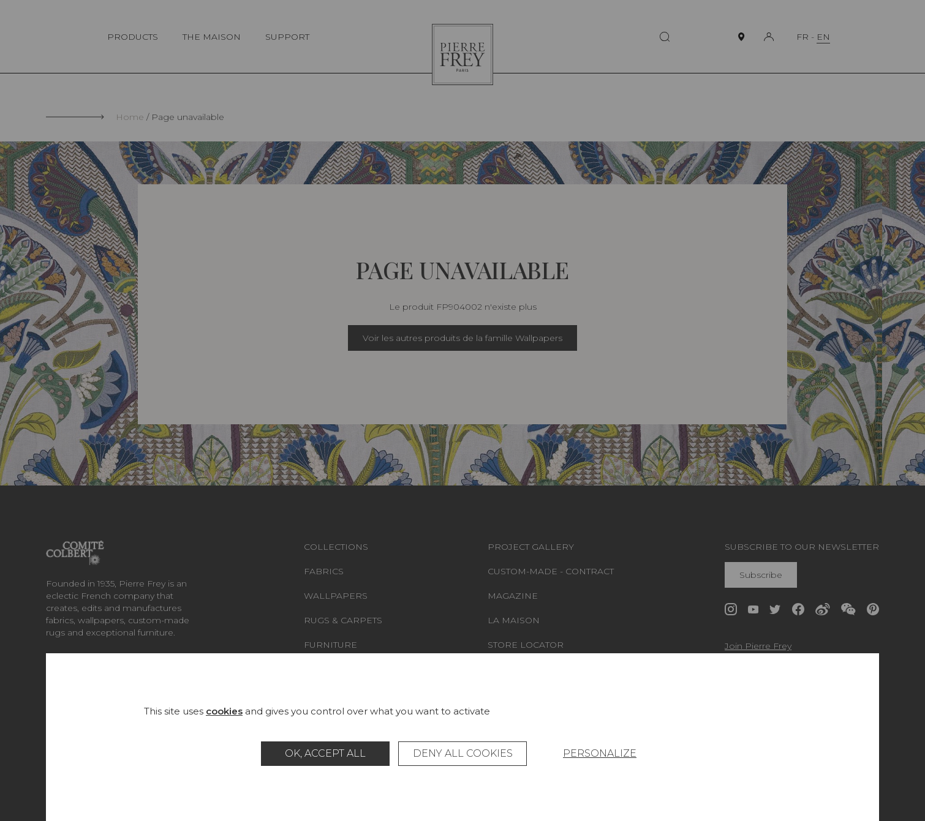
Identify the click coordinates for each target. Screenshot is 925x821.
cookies (224, 711)
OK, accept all (325, 753)
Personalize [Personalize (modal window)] (599, 753)
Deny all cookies (463, 753)
